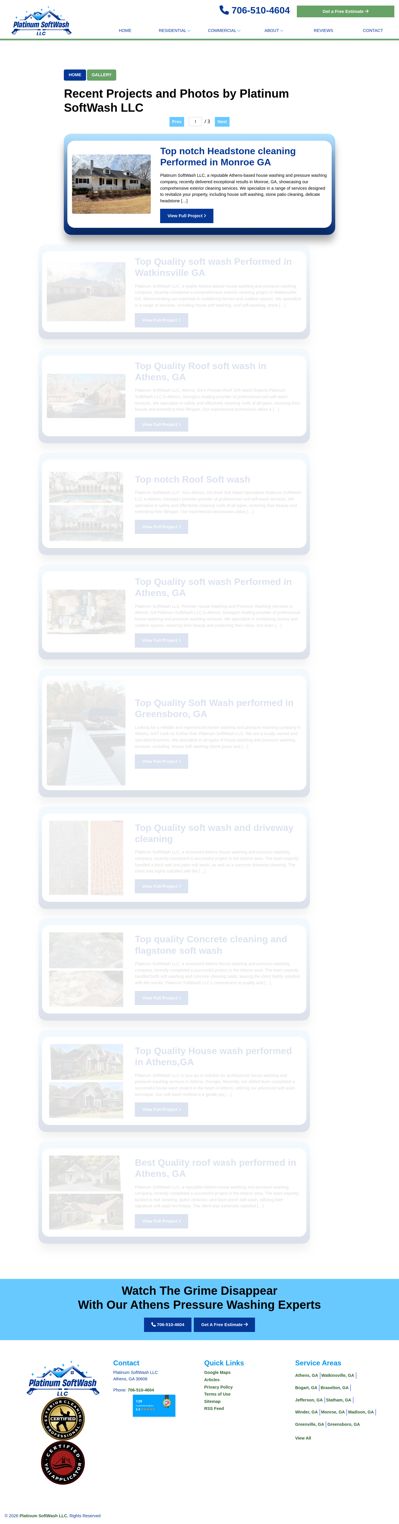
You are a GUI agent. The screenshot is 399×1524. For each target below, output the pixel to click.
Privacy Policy (218, 1387)
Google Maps (217, 1372)
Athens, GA (306, 1375)
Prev (177, 121)
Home (125, 30)
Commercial (224, 30)
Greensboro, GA (343, 1424)
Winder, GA (306, 1412)
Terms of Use (217, 1394)
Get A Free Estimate (224, 1324)
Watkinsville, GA (337, 1375)
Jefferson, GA (309, 1400)
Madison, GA (361, 1412)
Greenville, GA (309, 1424)
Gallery (102, 74)
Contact (373, 30)
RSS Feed (214, 1408)
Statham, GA (338, 1400)
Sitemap (212, 1401)
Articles (212, 1379)
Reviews (323, 30)
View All (303, 1438)
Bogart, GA (306, 1387)
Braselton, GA (335, 1387)
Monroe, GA (333, 1412)
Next (222, 121)
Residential (175, 30)
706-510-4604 (261, 10)
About (273, 30)
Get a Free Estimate (346, 11)
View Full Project (186, 215)
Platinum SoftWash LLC (43, 1515)
